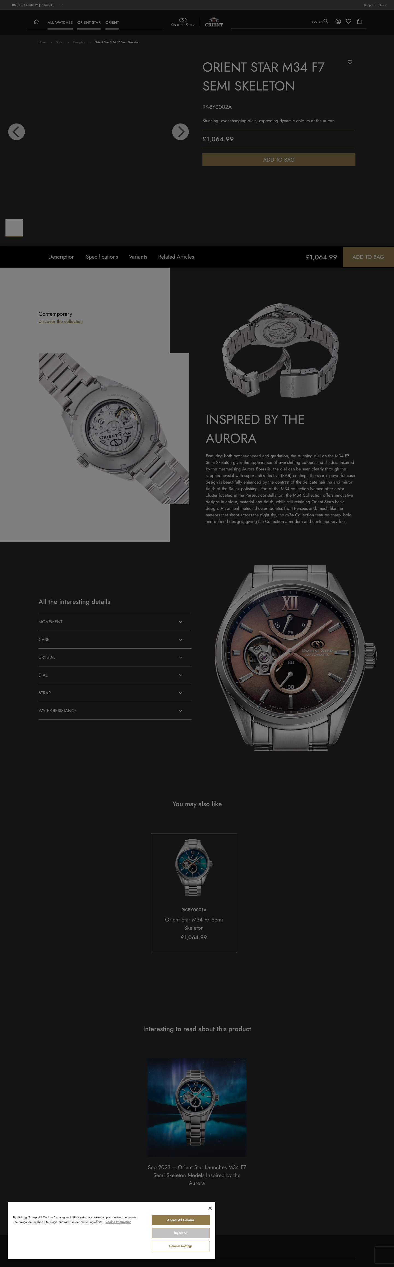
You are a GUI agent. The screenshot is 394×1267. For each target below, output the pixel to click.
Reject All (180, 1233)
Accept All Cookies (180, 1220)
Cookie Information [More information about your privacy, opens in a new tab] (118, 1222)
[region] (111, 1230)
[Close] (210, 1208)
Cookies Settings (180, 1246)
